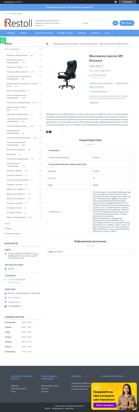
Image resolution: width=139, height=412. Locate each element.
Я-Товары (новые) (14, 208)
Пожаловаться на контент (84, 408)
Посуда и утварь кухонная (17, 72)
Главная (11, 33)
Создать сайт (9, 2)
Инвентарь (11, 154)
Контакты (95, 33)
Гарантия (82, 33)
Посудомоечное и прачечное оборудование (19, 77)
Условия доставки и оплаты (83, 383)
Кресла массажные (89, 44)
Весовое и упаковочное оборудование (16, 96)
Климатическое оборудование (13, 164)
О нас (107, 33)
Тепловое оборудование (17, 126)
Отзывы (8, 228)
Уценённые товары (15, 67)
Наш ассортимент (12, 49)
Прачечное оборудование (17, 114)
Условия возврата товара (82, 386)
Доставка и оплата (44, 33)
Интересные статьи (50, 386)
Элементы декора (14, 171)
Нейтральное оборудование (18, 103)
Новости (45, 389)
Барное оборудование (16, 91)
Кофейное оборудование (17, 55)
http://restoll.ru (14, 297)
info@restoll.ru (14, 302)
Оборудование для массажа (66, 44)
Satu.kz (81, 406)
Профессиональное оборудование (15, 61)
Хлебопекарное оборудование (13, 132)
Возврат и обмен (65, 33)
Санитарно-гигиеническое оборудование (17, 120)
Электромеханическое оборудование (16, 143)
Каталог (23, 33)
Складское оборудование (17, 159)
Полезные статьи (12, 234)
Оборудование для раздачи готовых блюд (22, 85)
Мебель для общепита (16, 150)
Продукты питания (14, 175)
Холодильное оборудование (19, 138)
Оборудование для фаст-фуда (17, 108)
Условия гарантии (79, 389)
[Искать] (115, 23)
